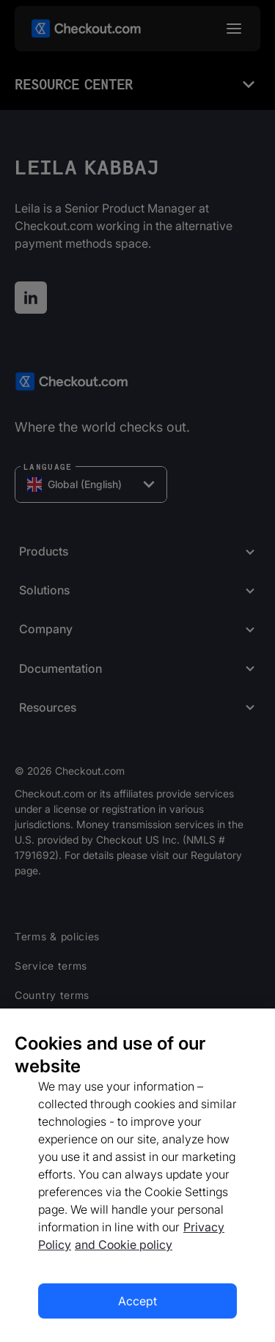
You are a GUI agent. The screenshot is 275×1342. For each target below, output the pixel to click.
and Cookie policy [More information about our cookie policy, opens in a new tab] (123, 1244)
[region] (137, 1175)
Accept (137, 1301)
